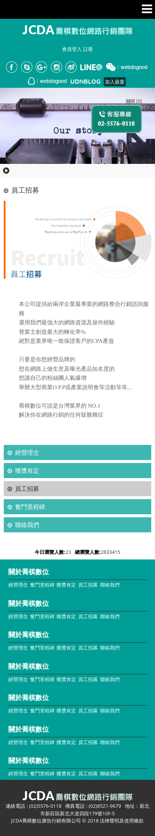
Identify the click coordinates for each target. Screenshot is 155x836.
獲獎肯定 (27, 470)
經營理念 (27, 452)
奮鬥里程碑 (30, 507)
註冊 (88, 49)
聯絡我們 (27, 525)
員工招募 (27, 488)
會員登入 (72, 49)
